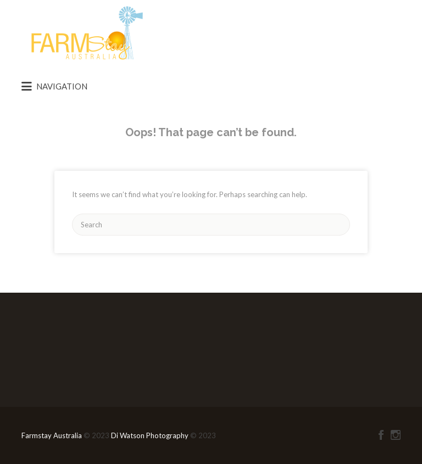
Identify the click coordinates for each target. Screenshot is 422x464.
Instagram (396, 434)
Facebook (381, 434)
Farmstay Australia (52, 435)
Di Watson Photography (149, 435)
